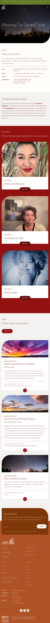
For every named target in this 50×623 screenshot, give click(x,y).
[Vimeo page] (28, 610)
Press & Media (29, 562)
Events (3, 569)
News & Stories (6, 573)
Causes (4, 566)
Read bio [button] (25, 189)
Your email (5, 527)
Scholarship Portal (30, 554)
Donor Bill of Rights (7, 581)
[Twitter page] (24, 610)
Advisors (5, 556)
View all (7, 331)
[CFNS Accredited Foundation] (5, 619)
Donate (4, 562)
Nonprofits (6, 552)
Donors (5, 548)
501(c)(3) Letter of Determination (10, 578)
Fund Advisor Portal (31, 547)
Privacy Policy (29, 585)
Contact (28, 573)
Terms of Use (29, 581)
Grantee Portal (29, 551)
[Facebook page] (21, 610)
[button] (47, 7)
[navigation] (4, 7)
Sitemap (28, 578)
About (27, 566)
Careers (28, 569)
